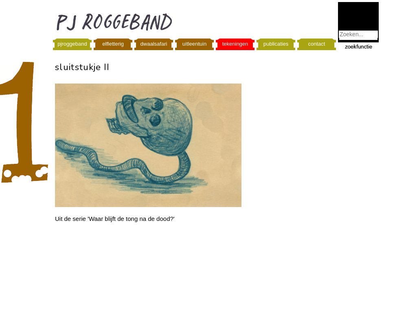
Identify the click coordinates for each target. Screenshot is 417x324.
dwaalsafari (153, 44)
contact (316, 44)
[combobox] (358, 34)
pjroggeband (72, 44)
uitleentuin (194, 44)
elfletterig (113, 44)
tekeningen (235, 44)
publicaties (275, 44)
